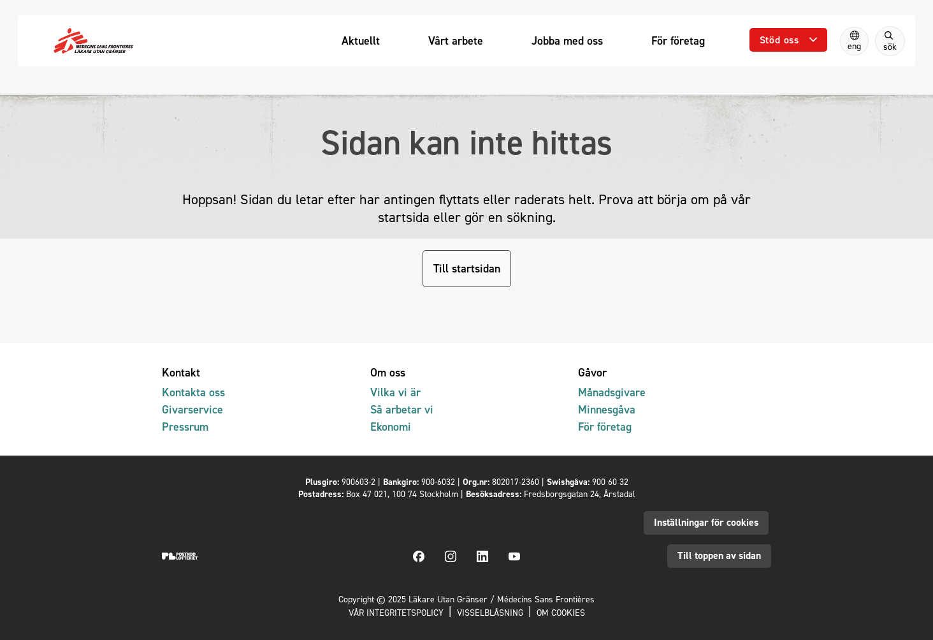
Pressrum (185, 426)
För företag (605, 426)
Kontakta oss (193, 392)
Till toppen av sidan (719, 555)
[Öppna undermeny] (788, 40)
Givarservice (192, 409)
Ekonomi (390, 426)
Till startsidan (466, 268)
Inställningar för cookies (706, 522)
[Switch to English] (854, 41)
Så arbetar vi (401, 409)
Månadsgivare (612, 392)
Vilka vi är (395, 392)
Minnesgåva (606, 409)
